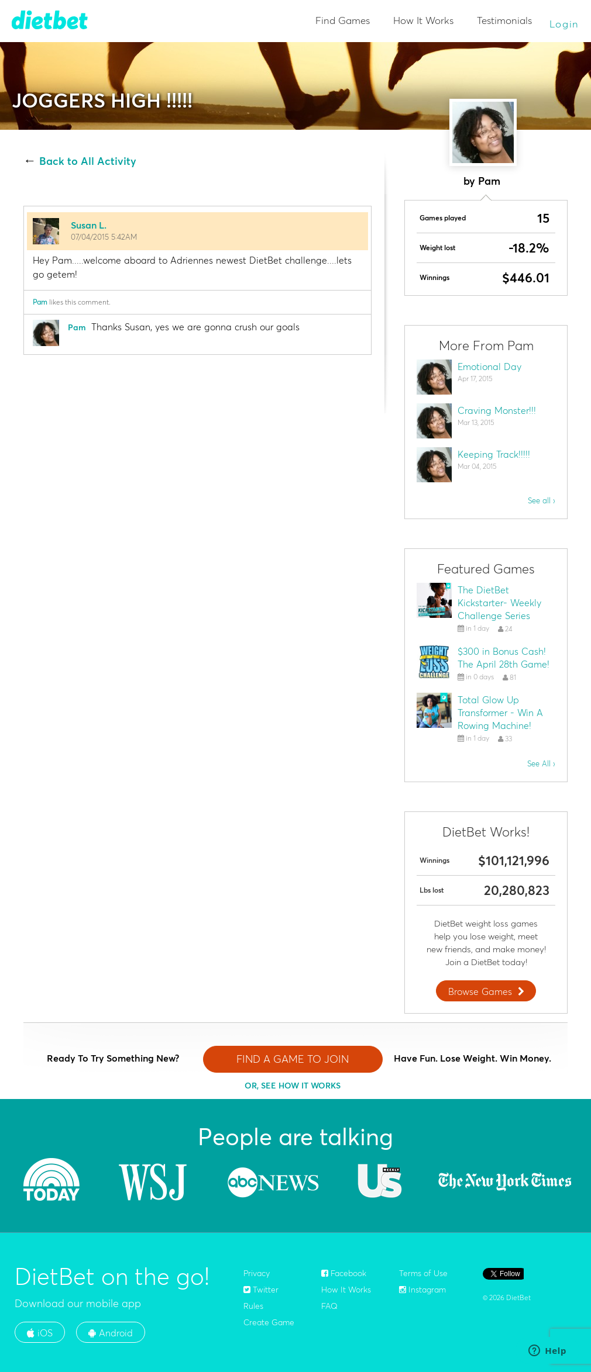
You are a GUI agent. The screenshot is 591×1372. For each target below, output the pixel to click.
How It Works (423, 20)
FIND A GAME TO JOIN (292, 1059)
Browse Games (487, 991)
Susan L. (88, 225)
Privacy (256, 1273)
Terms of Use (423, 1273)
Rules (253, 1306)
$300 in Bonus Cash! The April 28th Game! (503, 657)
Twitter (261, 1289)
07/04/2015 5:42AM (104, 236)
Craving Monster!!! (497, 410)
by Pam (481, 181)
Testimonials (504, 20)
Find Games (342, 20)
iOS (40, 1333)
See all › (541, 500)
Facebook (343, 1273)
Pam (40, 302)
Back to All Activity (87, 161)
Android (110, 1333)
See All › (541, 763)
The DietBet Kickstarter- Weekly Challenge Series (499, 602)
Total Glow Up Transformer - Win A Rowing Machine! (500, 712)
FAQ (329, 1306)
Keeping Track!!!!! (494, 454)
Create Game (268, 1322)
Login (564, 24)
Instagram (422, 1289)
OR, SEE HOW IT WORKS (293, 1085)
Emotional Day (489, 366)
